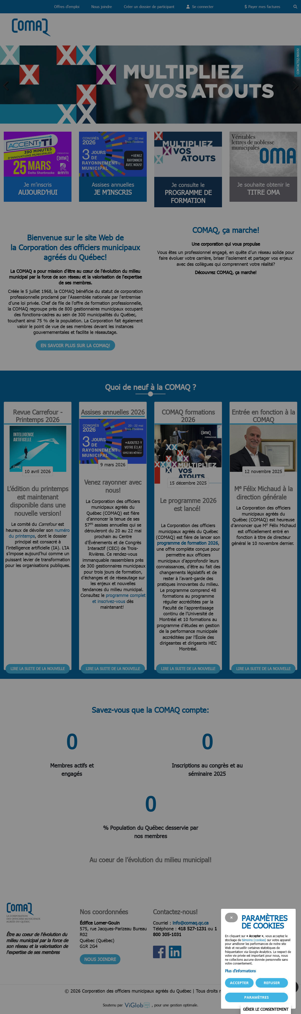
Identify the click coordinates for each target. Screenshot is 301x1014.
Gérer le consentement (265, 1008)
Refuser (272, 982)
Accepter (239, 982)
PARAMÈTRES (256, 997)
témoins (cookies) (254, 940)
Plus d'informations (240, 970)
